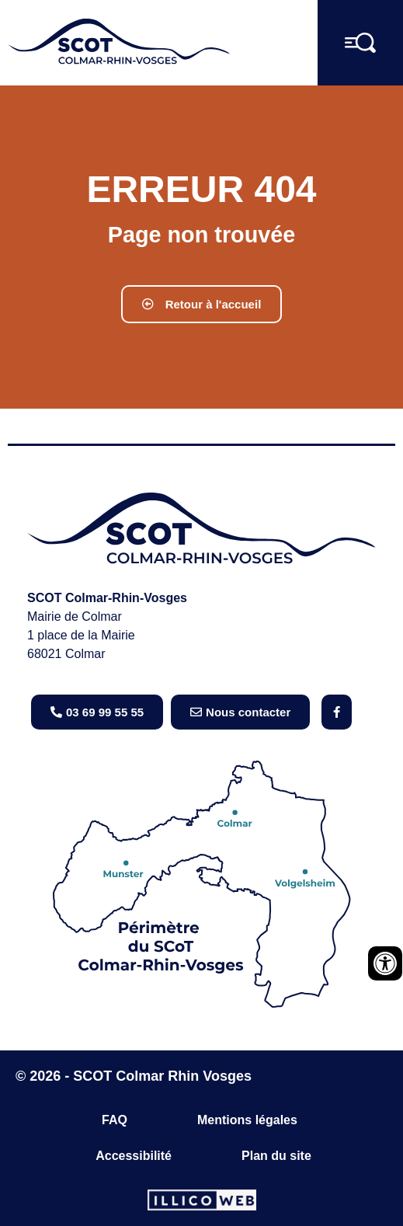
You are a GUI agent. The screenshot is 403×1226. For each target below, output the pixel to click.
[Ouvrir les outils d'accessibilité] (385, 963)
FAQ (114, 1120)
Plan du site (276, 1155)
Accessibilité (134, 1155)
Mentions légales (247, 1120)
